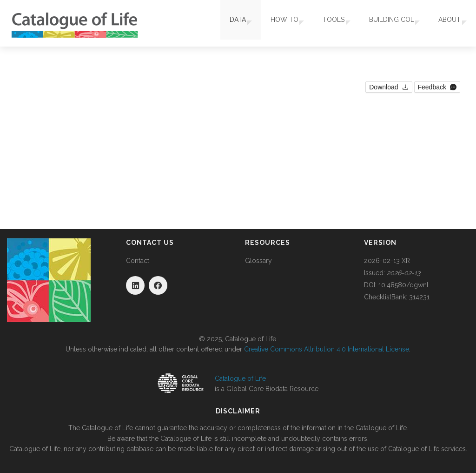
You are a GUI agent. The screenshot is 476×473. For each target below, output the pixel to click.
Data (220, 23)
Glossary (258, 260)
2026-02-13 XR (387, 260)
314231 (419, 297)
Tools (323, 23)
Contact (137, 260)
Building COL (384, 23)
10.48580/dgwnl (403, 285)
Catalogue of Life (240, 378)
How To (270, 23)
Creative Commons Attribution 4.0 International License (326, 349)
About (446, 23)
